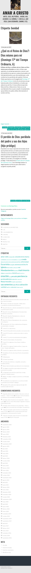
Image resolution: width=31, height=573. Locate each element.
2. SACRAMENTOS (8, 232)
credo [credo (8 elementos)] (23, 259)
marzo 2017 (6, 526)
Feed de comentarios (8, 550)
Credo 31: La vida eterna (9, 328)
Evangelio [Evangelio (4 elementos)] (12, 264)
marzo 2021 (6, 485)
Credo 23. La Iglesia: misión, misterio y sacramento (16, 350)
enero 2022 (6, 470)
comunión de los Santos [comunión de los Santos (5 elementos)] (22, 257)
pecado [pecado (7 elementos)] (14, 276)
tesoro (28, 129)
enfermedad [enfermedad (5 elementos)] (25, 262)
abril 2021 (5, 482)
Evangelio (11, 127)
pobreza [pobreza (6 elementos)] (8, 279)
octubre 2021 (6, 475)
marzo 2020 (6, 506)
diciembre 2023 (7, 436)
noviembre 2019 (7, 513)
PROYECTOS (6, 241)
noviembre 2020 (7, 494)
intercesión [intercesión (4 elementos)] (10, 267)
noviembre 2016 (7, 533)
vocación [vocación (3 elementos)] (21, 287)
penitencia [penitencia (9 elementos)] (22, 276)
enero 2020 (6, 511)
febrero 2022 (6, 468)
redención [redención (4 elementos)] (14, 279)
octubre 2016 (6, 535)
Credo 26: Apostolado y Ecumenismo (12, 339)
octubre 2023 (6, 441)
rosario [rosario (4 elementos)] (13, 281)
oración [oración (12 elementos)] (5, 276)
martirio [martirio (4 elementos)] (16, 270)
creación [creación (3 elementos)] (19, 259)
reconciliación (26, 201)
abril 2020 (5, 504)
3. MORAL (5, 234)
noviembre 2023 (7, 439)
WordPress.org (7, 552)
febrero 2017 (6, 528)
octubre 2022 (6, 460)
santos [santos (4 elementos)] (8, 287)
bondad (5, 127)
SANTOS (5, 244)
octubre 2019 (6, 516)
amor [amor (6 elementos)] (3, 257)
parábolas (18, 127)
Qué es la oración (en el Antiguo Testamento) (17, 407)
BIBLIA (4, 239)
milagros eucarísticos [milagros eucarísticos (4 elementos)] (6, 273)
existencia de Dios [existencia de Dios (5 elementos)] (20, 264)
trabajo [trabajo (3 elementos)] (17, 287)
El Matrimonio (6, 357)
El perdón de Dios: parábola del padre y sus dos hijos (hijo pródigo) (15, 141)
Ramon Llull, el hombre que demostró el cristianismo (16, 366)
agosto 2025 (6, 427)
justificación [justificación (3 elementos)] (15, 267)
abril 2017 (5, 523)
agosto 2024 (6, 429)
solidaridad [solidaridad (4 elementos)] (13, 287)
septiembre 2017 (7, 521)
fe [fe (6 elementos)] (27, 264)
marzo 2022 (6, 465)
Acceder (5, 545)
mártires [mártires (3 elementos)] (22, 273)
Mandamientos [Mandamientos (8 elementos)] (7, 270)
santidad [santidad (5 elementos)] (3, 287)
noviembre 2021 (7, 473)
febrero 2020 (6, 509)
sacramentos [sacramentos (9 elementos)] (7, 284)
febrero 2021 (6, 487)
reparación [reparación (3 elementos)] (19, 279)
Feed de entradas (7, 547)
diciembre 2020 (7, 492)
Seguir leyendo (6, 124)
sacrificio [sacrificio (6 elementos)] (16, 285)
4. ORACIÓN (6, 237)
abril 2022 (5, 463)
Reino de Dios (26, 127)
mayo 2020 (5, 501)
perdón (18, 201)
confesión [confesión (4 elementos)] (3, 259)
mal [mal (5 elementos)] (19, 267)
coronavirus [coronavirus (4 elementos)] (14, 259)
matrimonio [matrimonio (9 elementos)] (23, 270)
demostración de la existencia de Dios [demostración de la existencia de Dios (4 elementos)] (11, 262)
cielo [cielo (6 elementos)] (6, 257)
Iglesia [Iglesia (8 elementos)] (3, 267)
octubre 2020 (6, 497)
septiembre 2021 (7, 477)
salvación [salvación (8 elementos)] (24, 284)
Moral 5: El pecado (14, 417)
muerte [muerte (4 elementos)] (19, 273)
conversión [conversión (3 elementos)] (8, 259)
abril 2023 (5, 456)
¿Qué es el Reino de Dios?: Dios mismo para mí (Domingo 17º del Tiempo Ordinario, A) (15, 57)
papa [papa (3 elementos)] (10, 276)
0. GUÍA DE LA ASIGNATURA (10, 227)
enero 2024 (6, 434)
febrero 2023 (6, 458)
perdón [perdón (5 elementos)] (3, 279)
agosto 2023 (6, 446)
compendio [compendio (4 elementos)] (12, 257)
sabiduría (22, 129)
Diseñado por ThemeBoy (6, 568)
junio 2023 (5, 451)
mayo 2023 (5, 453)
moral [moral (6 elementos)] (14, 273)
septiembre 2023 (7, 444)
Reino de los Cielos (13, 129)
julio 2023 (5, 448)
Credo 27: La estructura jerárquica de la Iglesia (15, 337)
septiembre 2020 (7, 499)
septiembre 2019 (7, 518)
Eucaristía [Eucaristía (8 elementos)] (5, 264)
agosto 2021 (6, 480)
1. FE (4, 229)
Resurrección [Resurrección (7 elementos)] (6, 282)
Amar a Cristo (15, 13)
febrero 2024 (6, 432)
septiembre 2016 (7, 538)
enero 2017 (6, 530)
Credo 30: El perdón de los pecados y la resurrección (16, 331)
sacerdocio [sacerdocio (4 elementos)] (19, 281)
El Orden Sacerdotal (8, 359)
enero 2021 (6, 489)
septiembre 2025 (7, 424)
